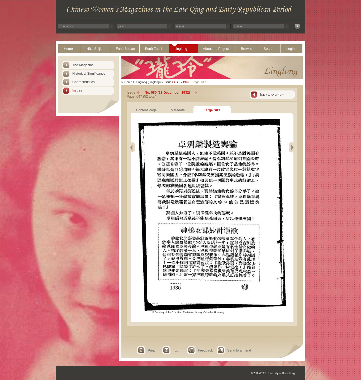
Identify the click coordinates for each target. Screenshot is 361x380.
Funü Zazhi (153, 49)
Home (68, 49)
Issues (77, 90)
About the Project (216, 49)
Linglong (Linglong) (148, 82)
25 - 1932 (183, 82)
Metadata (178, 110)
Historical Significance (88, 73)
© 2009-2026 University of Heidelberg (273, 373)
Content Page (146, 110)
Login (290, 49)
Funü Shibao (125, 49)
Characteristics (83, 82)
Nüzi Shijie (94, 49)
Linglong (180, 49)
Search (269, 49)
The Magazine (83, 65)
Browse (246, 49)
